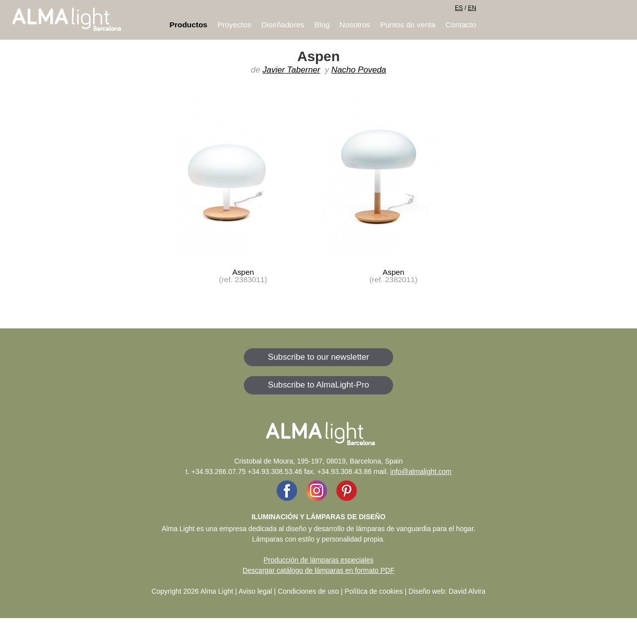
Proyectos (234, 24)
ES (459, 7)
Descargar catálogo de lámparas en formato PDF (318, 570)
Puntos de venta (407, 24)
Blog (322, 24)
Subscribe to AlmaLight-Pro (318, 385)
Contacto (460, 24)
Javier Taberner (291, 70)
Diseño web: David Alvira (447, 591)
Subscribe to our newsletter (318, 357)
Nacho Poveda (358, 70)
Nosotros (354, 24)
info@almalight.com (420, 471)
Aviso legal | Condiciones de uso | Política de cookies (320, 591)
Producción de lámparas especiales (318, 560)
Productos (189, 24)
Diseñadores (282, 24)
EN (472, 7)
